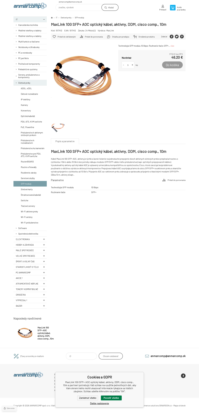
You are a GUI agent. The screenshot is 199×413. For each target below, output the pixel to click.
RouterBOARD (27, 161)
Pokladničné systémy (27, 69)
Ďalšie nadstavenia (99, 403)
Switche (24, 200)
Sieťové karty (27, 189)
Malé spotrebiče (31, 250)
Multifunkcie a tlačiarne (29, 41)
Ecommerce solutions (149, 405)
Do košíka (172, 65)
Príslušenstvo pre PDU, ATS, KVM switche (31, 154)
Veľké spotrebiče (31, 256)
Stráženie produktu (146, 37)
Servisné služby (28, 178)
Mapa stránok (179, 405)
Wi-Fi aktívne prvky (29, 211)
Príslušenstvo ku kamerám (32, 148)
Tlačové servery (28, 206)
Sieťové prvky (24, 83)
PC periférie (23, 58)
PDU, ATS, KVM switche (31, 121)
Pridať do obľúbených (67, 37)
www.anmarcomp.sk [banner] (30, 6)
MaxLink (110, 30)
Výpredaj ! (31, 300)
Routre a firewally (28, 167)
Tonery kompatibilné (31, 289)
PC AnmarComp (31, 272)
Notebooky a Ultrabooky (29, 47)
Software (22, 228)
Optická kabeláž (28, 116)
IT (31, 19)
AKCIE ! (31, 278)
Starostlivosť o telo (31, 267)
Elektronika (31, 239)
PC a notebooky (25, 52)
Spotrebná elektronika (28, 233)
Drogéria (31, 294)
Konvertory (26, 110)
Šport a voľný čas (31, 261)
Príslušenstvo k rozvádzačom (27, 141)
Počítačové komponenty (29, 64)
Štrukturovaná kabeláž (31, 195)
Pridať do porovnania (94, 37)
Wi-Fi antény (26, 217)
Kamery (24, 105)
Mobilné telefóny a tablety (29, 30)
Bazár (31, 305)
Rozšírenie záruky (28, 172)
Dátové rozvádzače (29, 94)
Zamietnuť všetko (87, 398)
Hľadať (111, 7)
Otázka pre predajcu (120, 37)
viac (172, 46)
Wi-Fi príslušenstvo (29, 222)
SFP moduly (26, 184)
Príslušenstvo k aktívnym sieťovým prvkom (32, 133)
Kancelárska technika (28, 25)
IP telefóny (25, 99)
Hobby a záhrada (31, 244)
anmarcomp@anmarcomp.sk (70, 2)
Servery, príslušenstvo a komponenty (29, 76)
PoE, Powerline (27, 127)
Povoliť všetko (111, 398)
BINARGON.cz (165, 405)
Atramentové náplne (31, 283)
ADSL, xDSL (26, 88)
